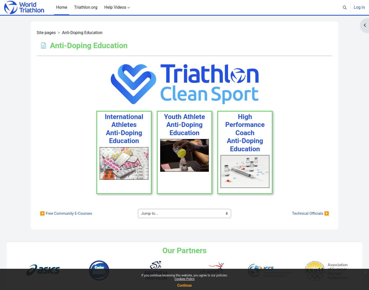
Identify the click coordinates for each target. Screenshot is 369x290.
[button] (345, 7)
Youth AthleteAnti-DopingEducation (184, 125)
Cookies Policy (184, 279)
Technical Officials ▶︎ (310, 213)
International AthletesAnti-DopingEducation (124, 129)
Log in (359, 7)
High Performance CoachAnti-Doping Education (245, 133)
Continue (184, 285)
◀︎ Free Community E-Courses (66, 213)
